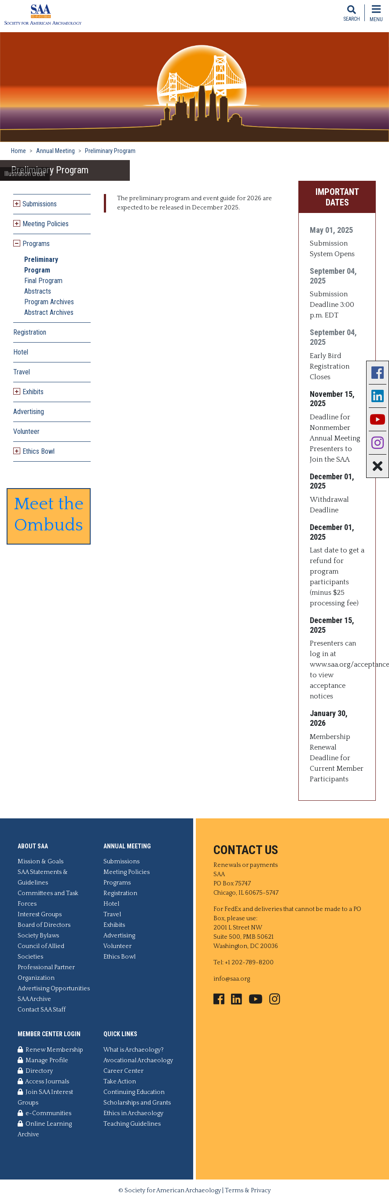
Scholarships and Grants (137, 1102)
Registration (29, 332)
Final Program (43, 280)
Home (18, 150)
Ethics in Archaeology (133, 1113)
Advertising (28, 411)
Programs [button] (36, 243)
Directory (35, 1071)
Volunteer (26, 431)
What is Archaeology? (133, 1049)
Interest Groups (40, 914)
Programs (117, 882)
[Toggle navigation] (376, 13)
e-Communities (44, 1113)
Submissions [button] (39, 204)
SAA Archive (34, 999)
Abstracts (37, 291)
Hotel (20, 352)
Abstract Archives (48, 312)
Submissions (121, 861)
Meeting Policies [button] (45, 224)
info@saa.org (231, 978)
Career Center (123, 1071)
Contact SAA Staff (42, 1009)
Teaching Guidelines (132, 1123)
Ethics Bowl (119, 956)
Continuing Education (134, 1092)
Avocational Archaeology (138, 1060)
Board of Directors (44, 925)
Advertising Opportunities (54, 988)
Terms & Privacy (248, 1190)
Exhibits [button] (33, 392)
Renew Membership (50, 1049)
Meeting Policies (126, 872)
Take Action (119, 1081)
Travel (21, 372)
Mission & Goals (40, 861)
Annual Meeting (55, 150)
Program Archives (49, 302)
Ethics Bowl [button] (38, 451)
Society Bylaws (38, 935)
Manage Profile (43, 1060)
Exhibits (114, 925)
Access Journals (43, 1081)
